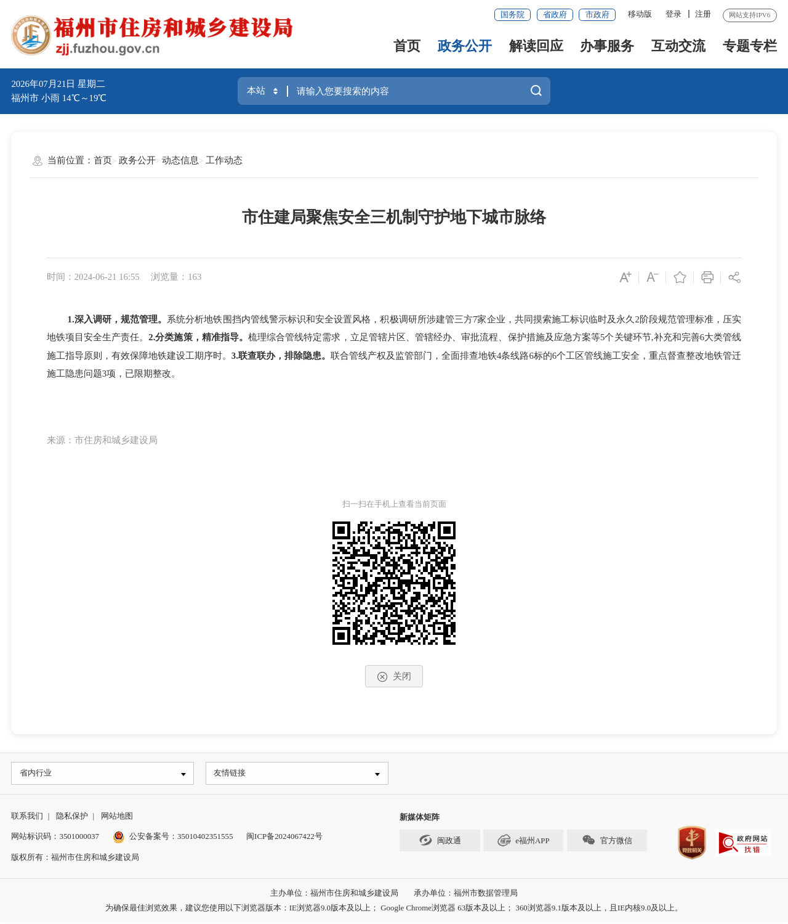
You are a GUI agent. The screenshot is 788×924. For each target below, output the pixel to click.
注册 (703, 13)
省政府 (555, 14)
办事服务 (607, 46)
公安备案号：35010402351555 (181, 838)
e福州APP (523, 841)
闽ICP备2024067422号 (284, 838)
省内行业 (37, 773)
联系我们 (27, 817)
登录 (673, 13)
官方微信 (607, 841)
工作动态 (224, 160)
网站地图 (117, 817)
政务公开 (465, 46)
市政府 (597, 14)
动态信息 (180, 160)
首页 (406, 46)
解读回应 (536, 46)
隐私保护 (72, 817)
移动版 (640, 13)
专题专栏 (750, 46)
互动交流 (678, 46)
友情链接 (231, 773)
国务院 (513, 14)
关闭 (394, 676)
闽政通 (439, 841)
